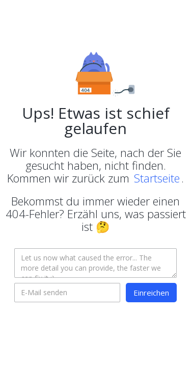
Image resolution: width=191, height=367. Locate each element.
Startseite (157, 178)
